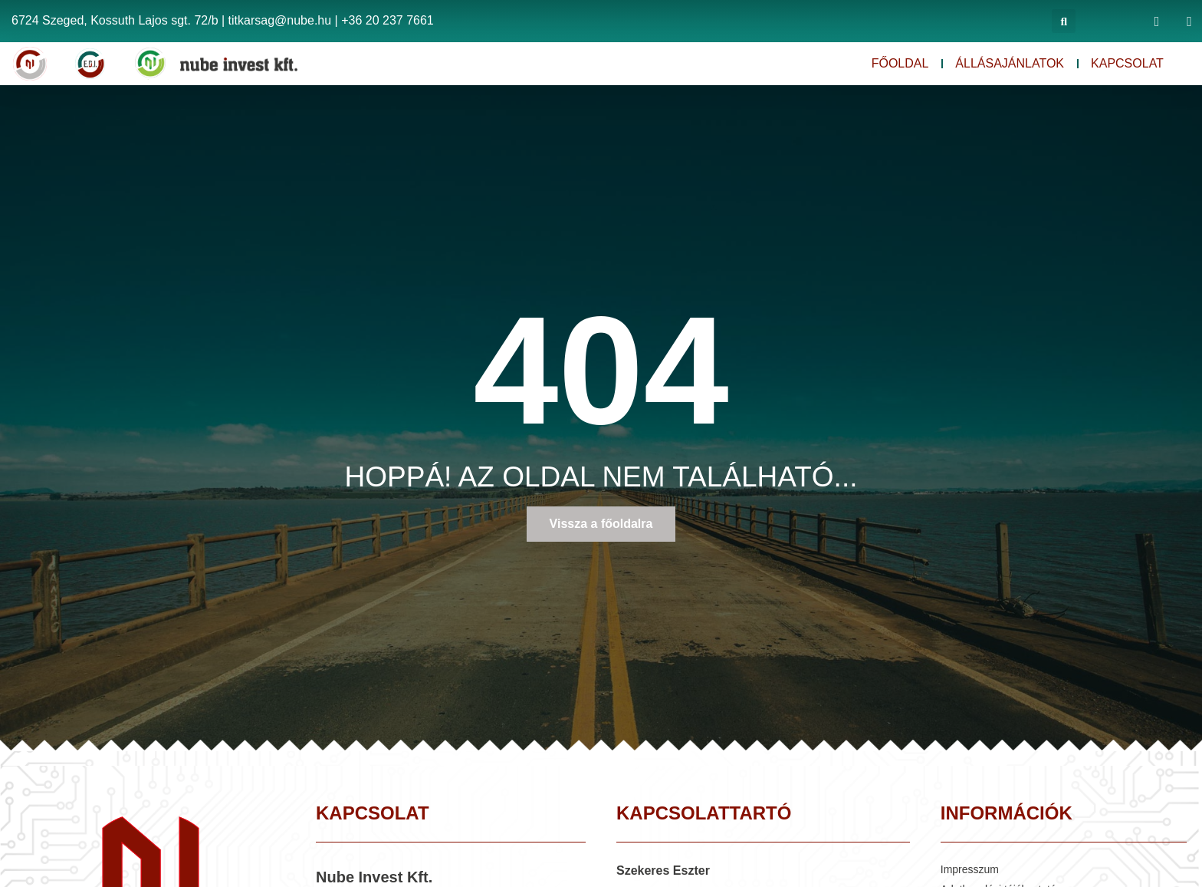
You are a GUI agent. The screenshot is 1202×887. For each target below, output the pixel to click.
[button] (1064, 21)
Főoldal (900, 63)
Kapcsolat (1127, 63)
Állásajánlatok (1009, 63)
